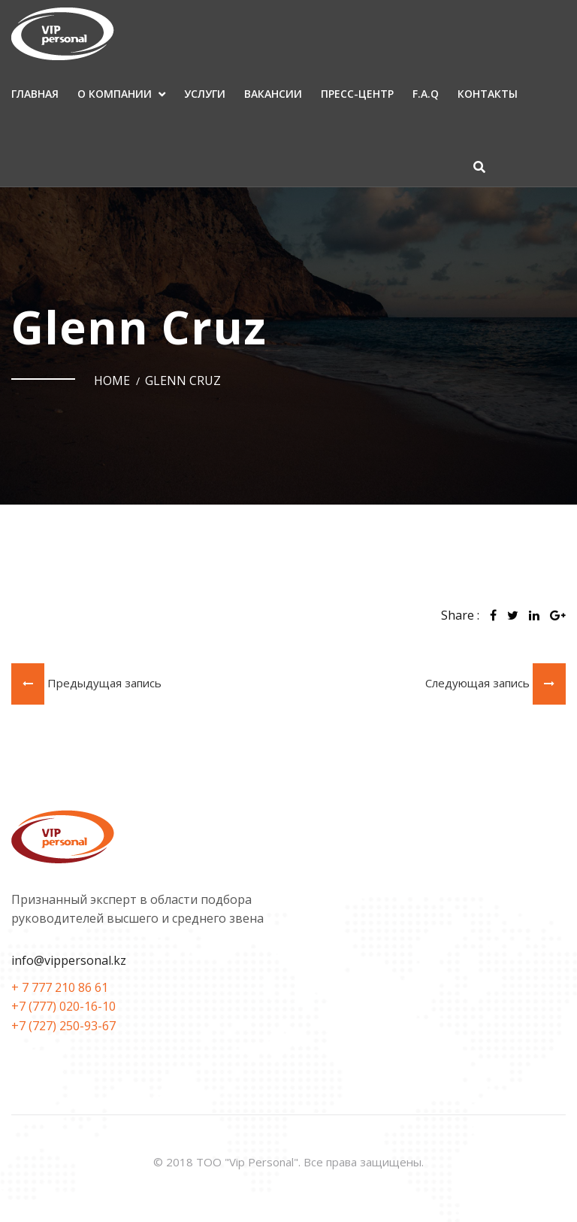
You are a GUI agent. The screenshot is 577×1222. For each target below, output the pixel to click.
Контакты (488, 93)
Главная (35, 93)
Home (112, 380)
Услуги (204, 93)
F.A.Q (425, 93)
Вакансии (273, 93)
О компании (114, 93)
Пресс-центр (357, 93)
